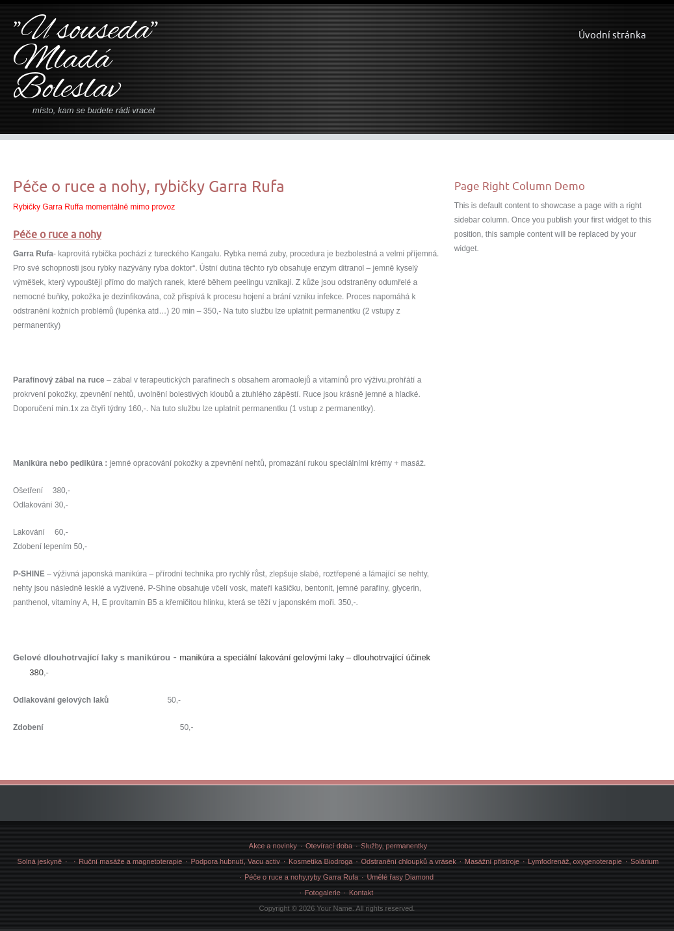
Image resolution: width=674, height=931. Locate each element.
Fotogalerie (323, 893)
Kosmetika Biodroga (320, 861)
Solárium (644, 861)
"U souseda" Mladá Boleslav (85, 60)
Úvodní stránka (612, 34)
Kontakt (361, 893)
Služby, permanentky (394, 846)
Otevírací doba (328, 846)
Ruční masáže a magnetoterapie (130, 861)
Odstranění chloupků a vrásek (408, 861)
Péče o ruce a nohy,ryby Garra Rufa (301, 877)
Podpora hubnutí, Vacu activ (234, 861)
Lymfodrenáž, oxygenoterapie (575, 861)
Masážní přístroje (492, 861)
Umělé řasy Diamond (400, 877)
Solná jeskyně (40, 861)
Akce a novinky (273, 846)
